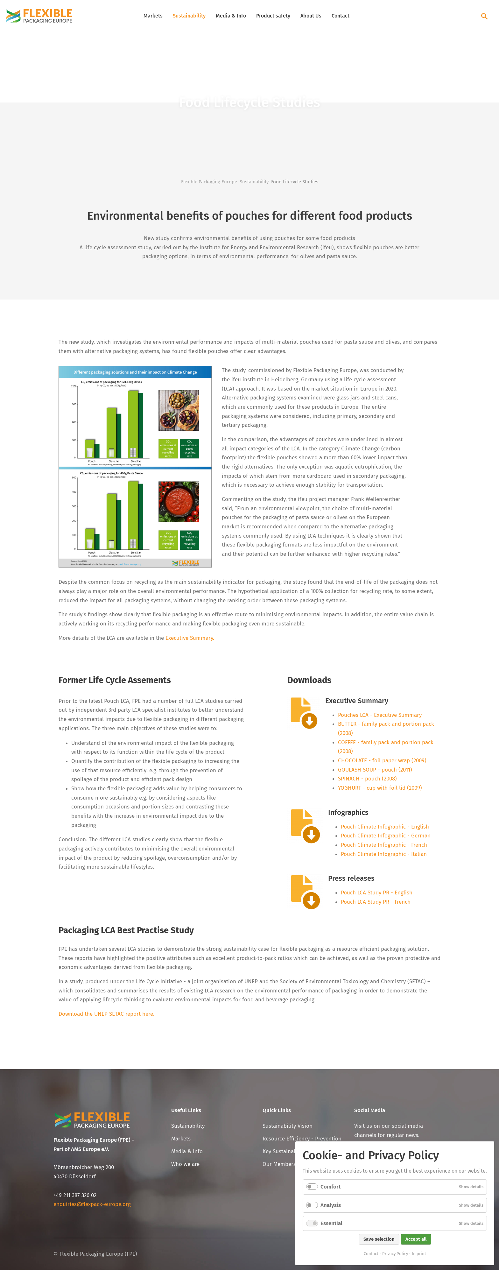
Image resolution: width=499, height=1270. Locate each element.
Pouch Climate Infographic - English (385, 826)
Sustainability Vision (288, 1126)
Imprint (419, 1253)
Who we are (185, 1164)
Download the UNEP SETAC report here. (106, 1014)
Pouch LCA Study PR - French (376, 902)
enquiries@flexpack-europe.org (92, 1204)
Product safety (273, 16)
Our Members (279, 1164)
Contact (340, 16)
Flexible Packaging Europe (209, 182)
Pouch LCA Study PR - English (376, 892)
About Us (310, 16)
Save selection (379, 1239)
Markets (153, 16)
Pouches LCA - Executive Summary (380, 715)
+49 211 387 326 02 (74, 1195)
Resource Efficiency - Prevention (302, 1138)
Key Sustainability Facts (291, 1151)
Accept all (415, 1239)
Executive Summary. (189, 638)
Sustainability (189, 16)
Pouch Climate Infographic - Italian (384, 854)
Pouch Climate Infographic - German (386, 835)
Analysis (330, 1205)
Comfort (330, 1186)
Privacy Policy (395, 1253)
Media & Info (231, 16)
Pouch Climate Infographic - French (384, 845)
